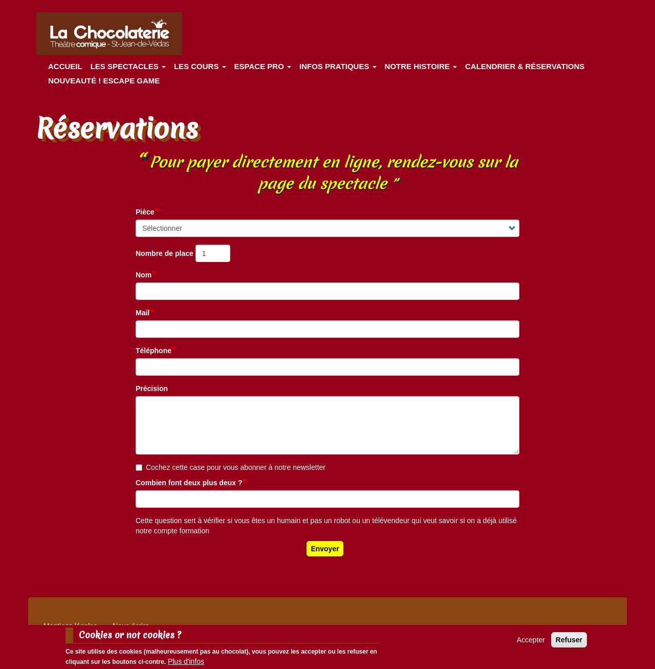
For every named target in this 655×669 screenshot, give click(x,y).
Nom (143, 275)
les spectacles (128, 66)
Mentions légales (70, 626)
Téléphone (153, 351)
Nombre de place (164, 253)
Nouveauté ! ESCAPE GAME (104, 80)
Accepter (531, 642)
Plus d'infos (186, 664)
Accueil (65, 66)
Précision (152, 388)
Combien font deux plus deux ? (189, 483)
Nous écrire (131, 626)
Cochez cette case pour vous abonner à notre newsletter (230, 467)
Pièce (145, 212)
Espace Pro (262, 66)
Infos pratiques (338, 66)
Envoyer (325, 549)
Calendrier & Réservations (524, 66)
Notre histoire (421, 66)
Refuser (569, 642)
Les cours (200, 66)
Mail (142, 313)
